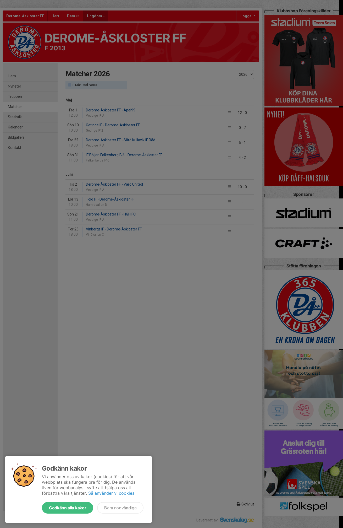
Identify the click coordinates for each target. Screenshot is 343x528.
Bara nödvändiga (120, 507)
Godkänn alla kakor (67, 507)
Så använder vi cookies (111, 493)
